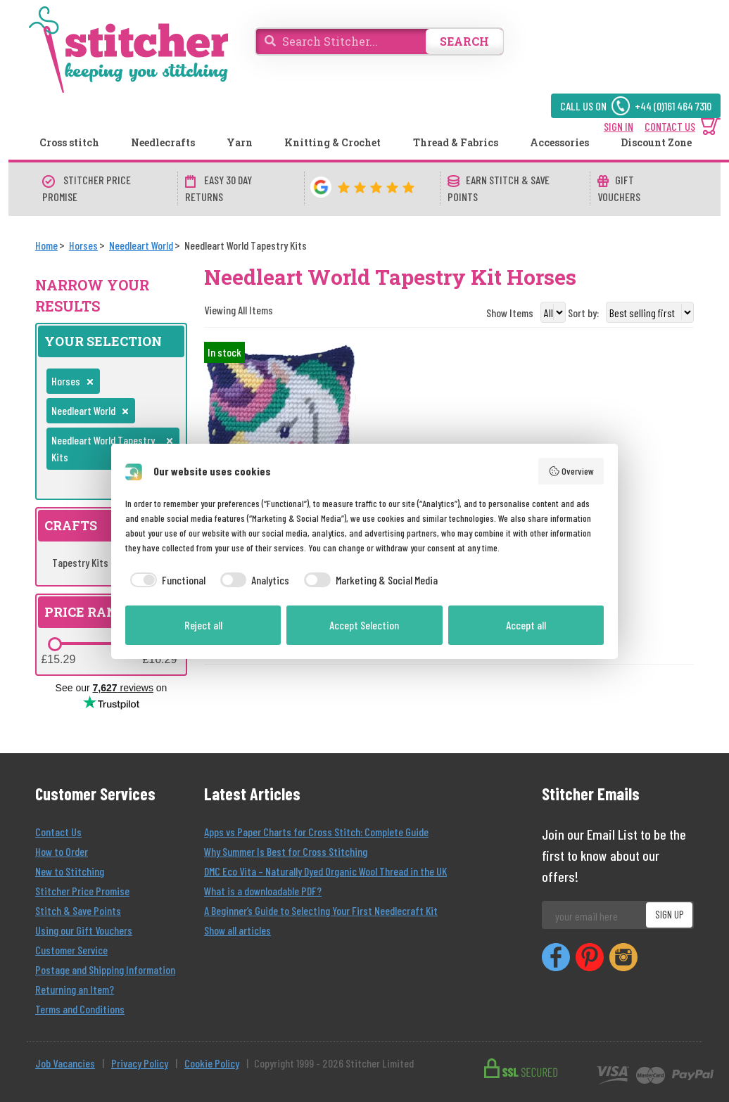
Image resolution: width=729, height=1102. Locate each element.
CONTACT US (670, 126)
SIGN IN (618, 126)
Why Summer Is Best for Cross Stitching (285, 851)
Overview (571, 471)
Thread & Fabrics (455, 142)
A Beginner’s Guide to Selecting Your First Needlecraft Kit (321, 910)
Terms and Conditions (80, 1008)
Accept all (526, 625)
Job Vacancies (65, 1063)
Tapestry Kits (86, 562)
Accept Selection (364, 625)
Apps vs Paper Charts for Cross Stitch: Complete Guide (316, 831)
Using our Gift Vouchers (83, 930)
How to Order (61, 851)
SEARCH (464, 41)
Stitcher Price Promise (82, 890)
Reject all (203, 625)
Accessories (559, 142)
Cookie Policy (211, 1063)
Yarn (240, 142)
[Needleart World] (141, 245)
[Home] (46, 245)
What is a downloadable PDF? (263, 890)
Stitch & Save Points (78, 910)
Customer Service (71, 949)
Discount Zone (656, 142)
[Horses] (83, 245)
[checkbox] (165, 580)
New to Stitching (69, 871)
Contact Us (58, 831)
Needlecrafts (163, 142)
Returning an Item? (74, 989)
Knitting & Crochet (332, 142)
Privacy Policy (139, 1063)
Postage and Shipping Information (105, 969)
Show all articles (237, 930)
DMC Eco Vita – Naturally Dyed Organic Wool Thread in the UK (325, 871)
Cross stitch (69, 142)
